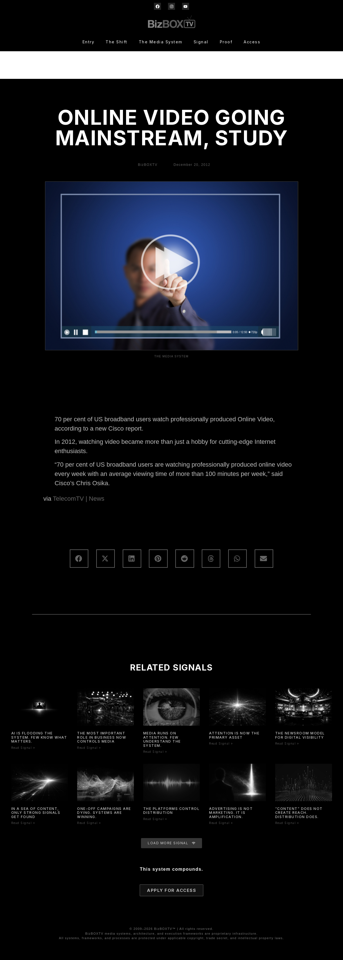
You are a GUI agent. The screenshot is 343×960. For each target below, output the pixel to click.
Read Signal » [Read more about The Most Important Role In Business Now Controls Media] (89, 747)
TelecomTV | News (78, 498)
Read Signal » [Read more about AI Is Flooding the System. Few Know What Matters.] (23, 747)
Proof (226, 41)
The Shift (116, 41)
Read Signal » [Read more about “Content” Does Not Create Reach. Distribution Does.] (287, 823)
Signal (201, 41)
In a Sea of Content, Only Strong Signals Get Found (35, 813)
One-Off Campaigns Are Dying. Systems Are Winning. (104, 813)
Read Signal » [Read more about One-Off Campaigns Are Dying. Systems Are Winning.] (89, 823)
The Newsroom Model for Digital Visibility (300, 735)
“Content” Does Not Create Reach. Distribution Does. (299, 813)
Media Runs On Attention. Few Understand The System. (162, 739)
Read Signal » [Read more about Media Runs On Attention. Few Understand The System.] (155, 751)
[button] (79, 558)
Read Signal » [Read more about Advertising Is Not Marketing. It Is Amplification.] (221, 823)
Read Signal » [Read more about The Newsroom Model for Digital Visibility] (287, 743)
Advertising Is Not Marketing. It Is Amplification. (231, 813)
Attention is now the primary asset (234, 735)
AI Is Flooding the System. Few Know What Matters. (39, 737)
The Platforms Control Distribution (171, 811)
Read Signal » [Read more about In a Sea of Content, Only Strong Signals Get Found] (23, 823)
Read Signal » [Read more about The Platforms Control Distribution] (155, 819)
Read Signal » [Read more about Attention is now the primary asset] (221, 743)
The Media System (160, 41)
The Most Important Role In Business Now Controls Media (101, 737)
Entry (88, 41)
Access (252, 41)
